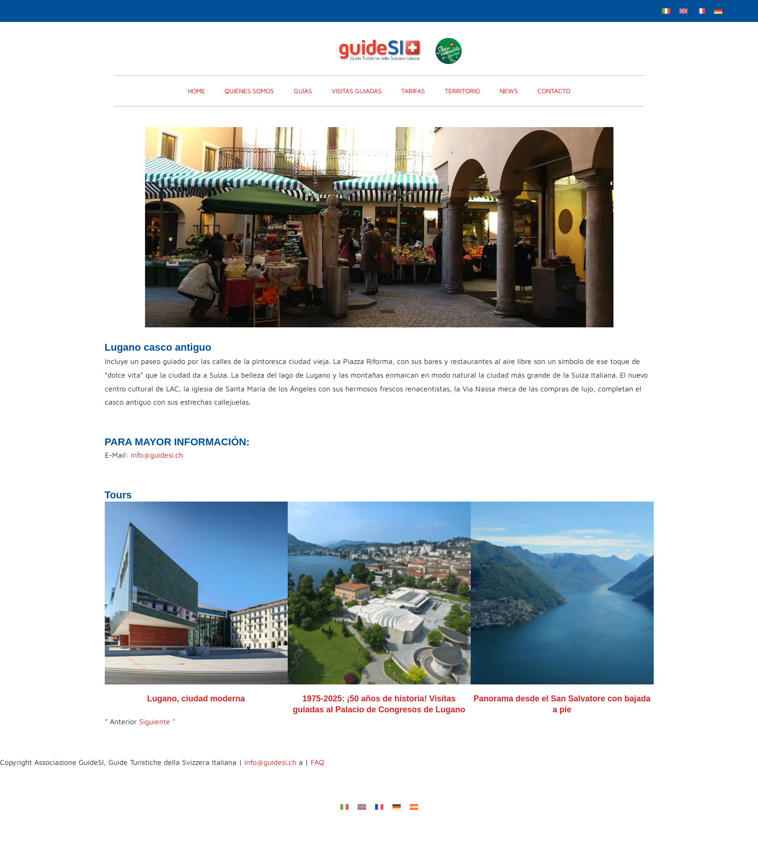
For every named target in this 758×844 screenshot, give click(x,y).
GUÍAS (303, 91)
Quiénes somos (249, 91)
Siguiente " (157, 721)
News (509, 91)
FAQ (317, 762)
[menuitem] (666, 10)
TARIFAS (413, 91)
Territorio (462, 91)
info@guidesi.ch (157, 455)
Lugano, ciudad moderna (196, 698)
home (196, 91)
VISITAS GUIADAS (357, 91)
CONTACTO (554, 91)
